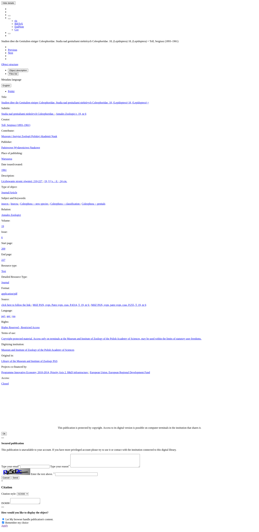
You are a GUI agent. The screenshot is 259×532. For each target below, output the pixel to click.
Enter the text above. (43, 476)
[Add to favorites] (9, 15)
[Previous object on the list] (12, 49)
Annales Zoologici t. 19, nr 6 (71, 113)
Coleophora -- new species (34, 203)
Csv (17, 29)
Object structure (9, 64)
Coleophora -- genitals (93, 203)
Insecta (15, 203)
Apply (4, 529)
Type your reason (60, 469)
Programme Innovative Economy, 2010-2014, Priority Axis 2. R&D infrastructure (45, 372)
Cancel (6, 480)
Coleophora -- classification (65, 203)
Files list (13, 74)
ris (16, 20)
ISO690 (5, 506)
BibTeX (19, 23)
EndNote (19, 26)
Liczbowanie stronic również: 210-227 (22, 181)
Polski (11, 91)
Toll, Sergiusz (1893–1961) (15, 125)
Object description (18, 70)
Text (3, 271)
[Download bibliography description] (9, 18)
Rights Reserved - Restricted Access (20, 327)
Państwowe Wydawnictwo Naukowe (20, 147)
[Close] (2, 437)
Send (15, 480)
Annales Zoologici (11, 215)
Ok (4, 433)
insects (5, 203)
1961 (4, 170)
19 (2, 226)
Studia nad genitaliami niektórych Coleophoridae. (28, 113)
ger (9, 316)
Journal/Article (9, 192)
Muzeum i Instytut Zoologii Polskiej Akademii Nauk (29, 136)
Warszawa (6, 158)
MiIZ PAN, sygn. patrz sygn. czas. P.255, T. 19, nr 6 (118, 305)
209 (3, 248)
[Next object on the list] (10, 52)
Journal (5, 282)
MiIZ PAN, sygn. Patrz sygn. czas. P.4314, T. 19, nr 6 (61, 305)
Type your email (10, 469)
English (6, 85)
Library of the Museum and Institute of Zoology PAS (29, 361)
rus (14, 316)
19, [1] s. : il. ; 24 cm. (55, 181)
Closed (5, 383)
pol (3, 316)
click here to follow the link (16, 305)
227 (3, 260)
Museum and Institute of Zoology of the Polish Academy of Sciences (37, 349)
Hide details (8, 3)
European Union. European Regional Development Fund (120, 372)
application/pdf (9, 293)
